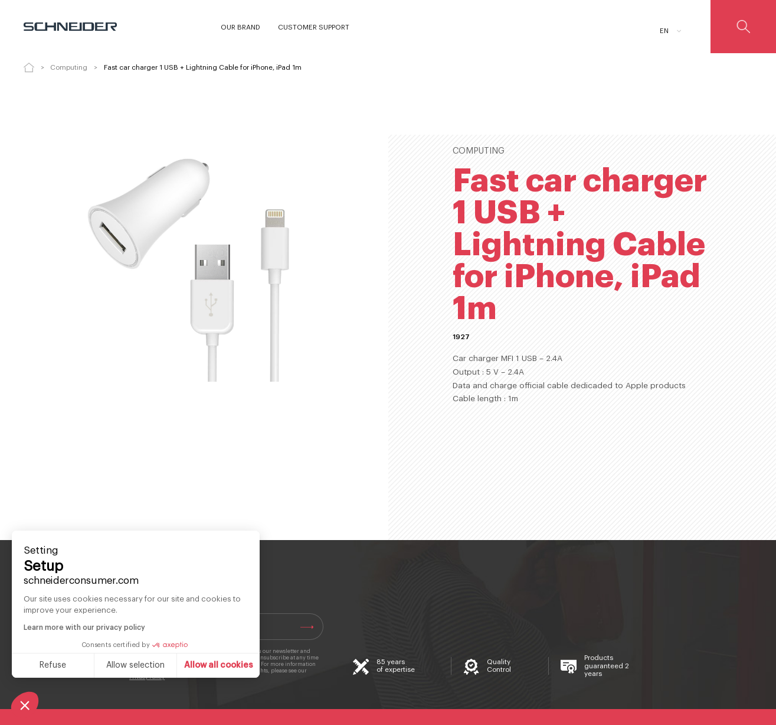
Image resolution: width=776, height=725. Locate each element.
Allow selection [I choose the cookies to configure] (135, 665)
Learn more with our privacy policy (84, 627)
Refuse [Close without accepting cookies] (53, 665)
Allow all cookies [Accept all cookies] (218, 665)
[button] (25, 705)
